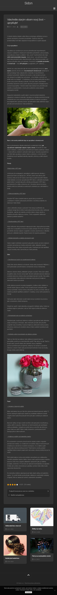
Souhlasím (28, 592)
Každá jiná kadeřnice (12, 558)
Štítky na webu (37, 529)
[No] (55, 590)
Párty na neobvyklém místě (41, 556)
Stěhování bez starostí (13, 526)
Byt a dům (24, 27)
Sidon (29, 3)
